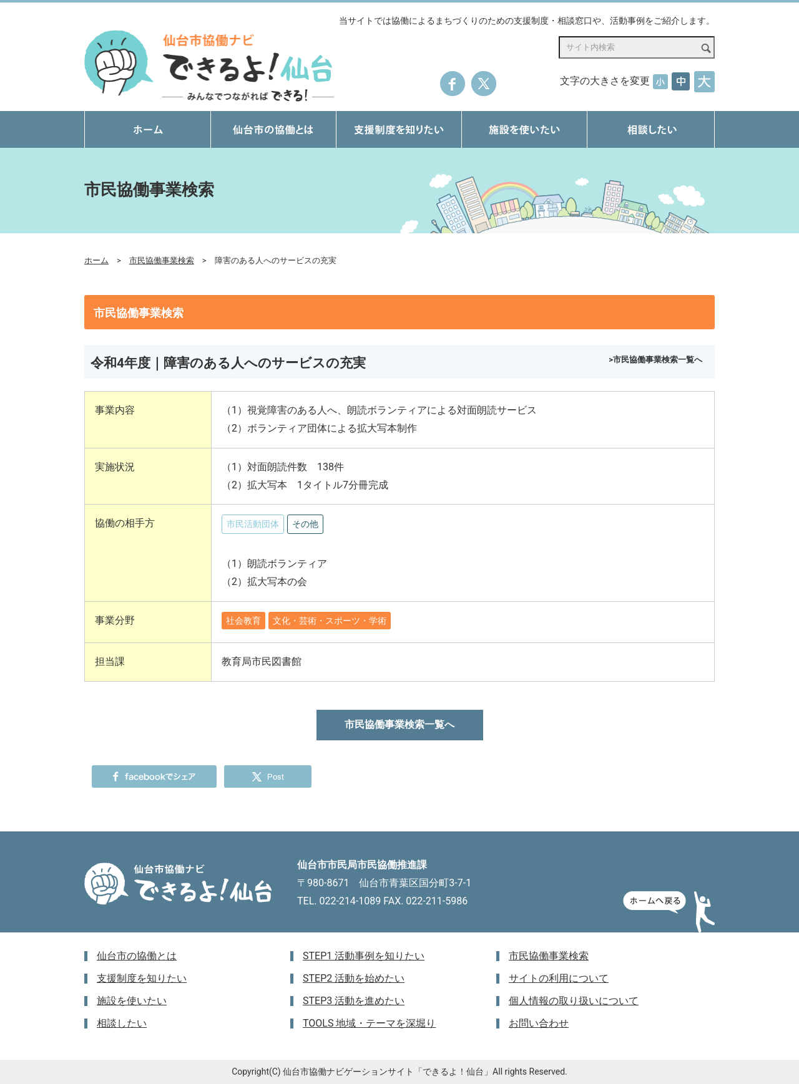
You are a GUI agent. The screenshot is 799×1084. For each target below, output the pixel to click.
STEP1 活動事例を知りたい (363, 956)
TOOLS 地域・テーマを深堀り (369, 1023)
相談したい (122, 1023)
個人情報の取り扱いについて (574, 1001)
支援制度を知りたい (142, 978)
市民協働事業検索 (161, 260)
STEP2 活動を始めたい (353, 978)
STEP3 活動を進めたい (353, 1001)
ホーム (96, 260)
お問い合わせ (539, 1023)
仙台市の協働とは (137, 956)
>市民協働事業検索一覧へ (655, 359)
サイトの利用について (559, 978)
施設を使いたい (132, 1001)
